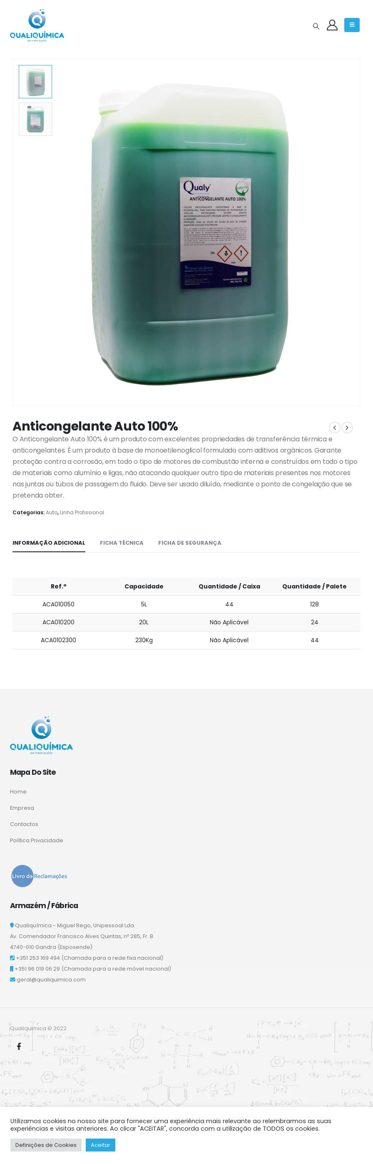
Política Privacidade (36, 840)
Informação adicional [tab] (48, 543)
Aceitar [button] (100, 1145)
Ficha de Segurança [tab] (189, 543)
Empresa (22, 807)
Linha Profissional (82, 512)
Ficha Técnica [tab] (122, 543)
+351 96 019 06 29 (37, 968)
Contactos (24, 824)
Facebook (19, 1046)
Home (18, 791)
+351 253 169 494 (38, 957)
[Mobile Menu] (352, 25)
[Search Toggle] (316, 26)
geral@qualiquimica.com (51, 979)
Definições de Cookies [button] (46, 1145)
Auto (51, 512)
